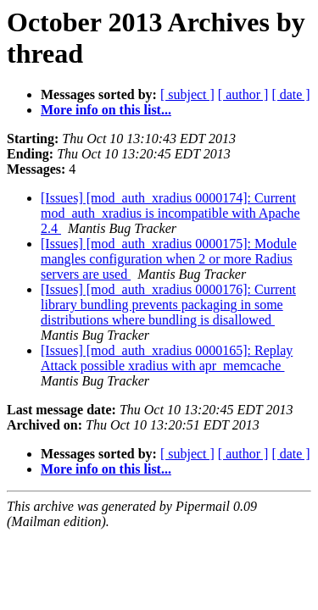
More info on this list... (106, 110)
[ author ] (243, 94)
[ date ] (290, 94)
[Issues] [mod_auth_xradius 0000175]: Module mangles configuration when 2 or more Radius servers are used (169, 258)
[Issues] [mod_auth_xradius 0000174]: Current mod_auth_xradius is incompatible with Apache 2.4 (170, 213)
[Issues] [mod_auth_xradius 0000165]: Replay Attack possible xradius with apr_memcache (167, 358)
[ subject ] (187, 94)
